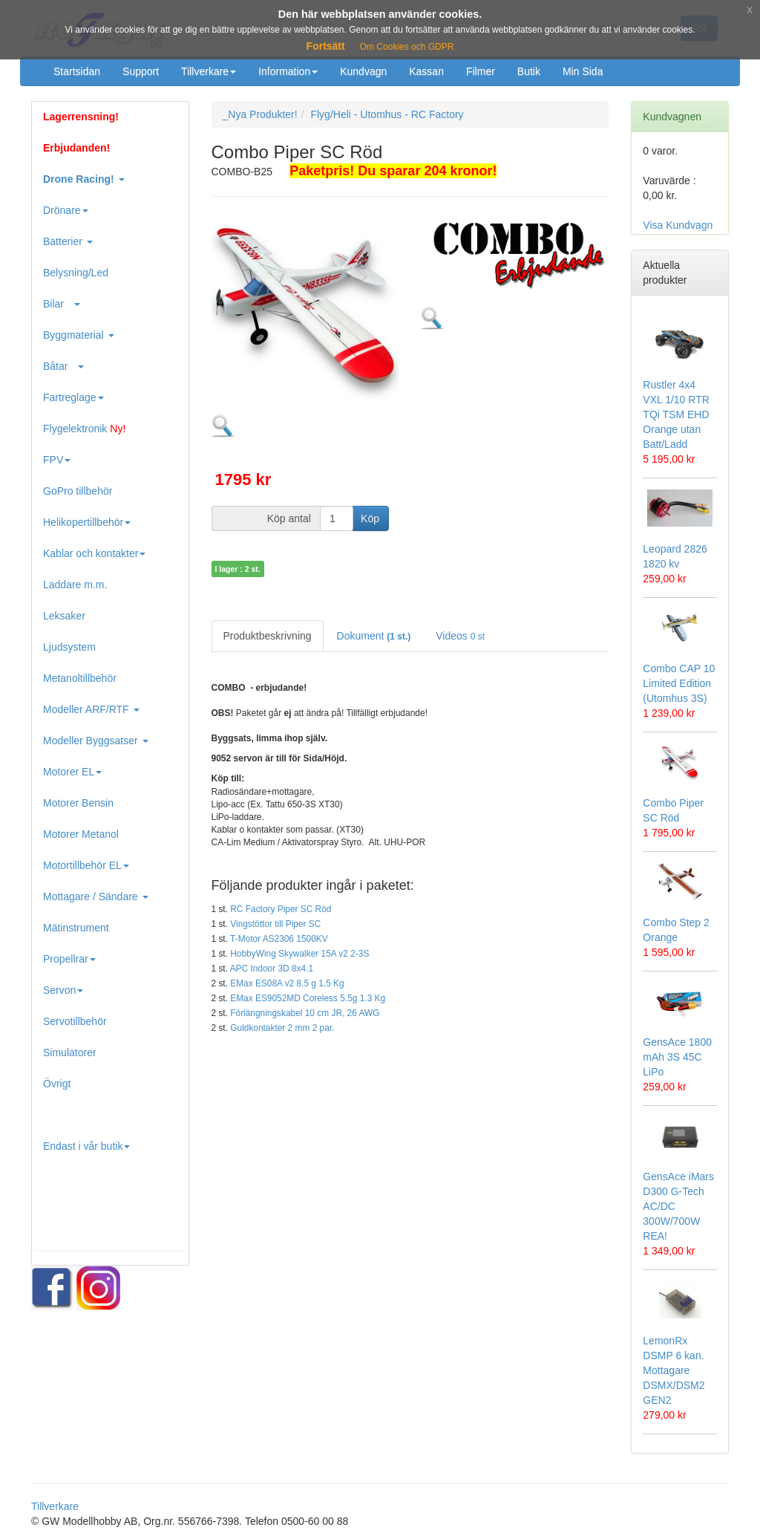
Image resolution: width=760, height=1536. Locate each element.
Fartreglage (73, 397)
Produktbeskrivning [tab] (267, 636)
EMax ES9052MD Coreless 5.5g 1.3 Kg (307, 998)
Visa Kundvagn (677, 225)
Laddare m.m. (75, 584)
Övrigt (57, 1084)
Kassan (426, 71)
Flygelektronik (84, 429)
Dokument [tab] (374, 636)
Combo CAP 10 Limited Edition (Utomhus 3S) (679, 683)
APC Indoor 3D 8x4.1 (271, 968)
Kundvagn (363, 71)
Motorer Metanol (81, 834)
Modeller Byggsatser (95, 740)
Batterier (68, 241)
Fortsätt (326, 46)
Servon (63, 990)
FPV (57, 460)
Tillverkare (208, 71)
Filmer (480, 71)
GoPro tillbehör (77, 491)
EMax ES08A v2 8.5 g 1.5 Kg (287, 983)
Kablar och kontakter (94, 553)
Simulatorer (69, 1052)
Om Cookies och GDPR (407, 47)
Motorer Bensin (78, 803)
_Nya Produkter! (260, 114)
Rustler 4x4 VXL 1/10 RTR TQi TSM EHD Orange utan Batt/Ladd (676, 414)
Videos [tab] (460, 636)
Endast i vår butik (86, 1146)
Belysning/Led (75, 273)
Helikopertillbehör (87, 522)
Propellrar (69, 959)
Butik (528, 71)
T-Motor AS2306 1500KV (279, 939)
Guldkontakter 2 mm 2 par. (282, 1028)
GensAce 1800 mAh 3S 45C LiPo (677, 1057)
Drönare (65, 210)
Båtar (63, 366)
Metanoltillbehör (80, 678)
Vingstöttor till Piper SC (275, 924)
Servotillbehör (75, 1021)
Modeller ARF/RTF (91, 709)
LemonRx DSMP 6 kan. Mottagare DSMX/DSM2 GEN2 (673, 1370)
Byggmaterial (78, 335)
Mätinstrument (76, 928)
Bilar (61, 304)
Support (140, 71)
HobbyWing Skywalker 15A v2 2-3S (299, 953)
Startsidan (76, 71)
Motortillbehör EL (86, 865)
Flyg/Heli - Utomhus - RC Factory (386, 114)
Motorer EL (72, 772)
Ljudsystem (69, 647)
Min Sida (583, 71)
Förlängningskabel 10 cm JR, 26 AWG (304, 1013)
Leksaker (64, 616)
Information (288, 71)
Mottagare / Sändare (95, 896)
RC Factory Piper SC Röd (280, 909)
